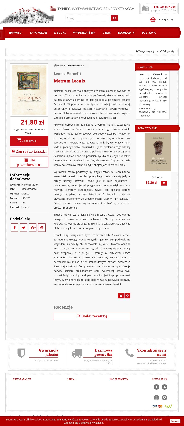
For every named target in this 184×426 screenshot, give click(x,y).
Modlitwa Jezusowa (77, 405)
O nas (107, 32)
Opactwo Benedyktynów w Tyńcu (85, 389)
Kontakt (38, 43)
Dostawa (149, 32)
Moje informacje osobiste (123, 397)
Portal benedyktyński (78, 393)
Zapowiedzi (38, 32)
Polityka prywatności (78, 409)
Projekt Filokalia (75, 401)
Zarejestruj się (145, 51)
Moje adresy (116, 393)
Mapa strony (74, 413)
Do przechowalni (29, 162)
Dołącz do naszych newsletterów (85, 385)
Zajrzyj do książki (29, 151)
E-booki (60, 32)
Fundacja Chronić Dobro (80, 397)
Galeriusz (157, 177)
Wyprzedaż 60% (84, 32)
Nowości (16, 32)
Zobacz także (147, 128)
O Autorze (145, 67)
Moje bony (115, 401)
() (166, 19)
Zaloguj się (167, 51)
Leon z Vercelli (67, 73)
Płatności (16, 43)
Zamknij (175, 421)
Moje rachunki (117, 389)
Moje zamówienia (119, 385)
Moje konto (119, 379)
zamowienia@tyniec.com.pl (38, 397)
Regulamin (126, 32)
